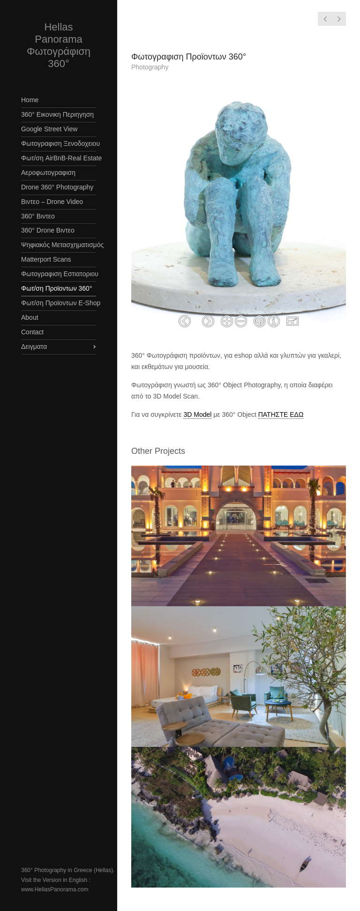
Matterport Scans (46, 259)
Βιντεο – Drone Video (52, 201)
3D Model (197, 414)
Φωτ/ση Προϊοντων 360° (56, 288)
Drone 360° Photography (57, 187)
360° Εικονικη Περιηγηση (57, 114)
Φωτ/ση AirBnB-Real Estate (58, 158)
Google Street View (49, 129)
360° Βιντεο (38, 216)
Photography (149, 67)
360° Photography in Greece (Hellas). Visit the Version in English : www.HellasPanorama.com (68, 880)
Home (29, 100)
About (29, 317)
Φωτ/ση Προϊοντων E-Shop (58, 303)
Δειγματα (34, 346)
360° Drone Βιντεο (48, 230)
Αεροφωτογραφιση (48, 172)
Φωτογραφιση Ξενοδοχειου (58, 143)
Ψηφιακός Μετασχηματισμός (58, 244)
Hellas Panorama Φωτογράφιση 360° (58, 45)
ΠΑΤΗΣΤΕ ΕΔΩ (281, 414)
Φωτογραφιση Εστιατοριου (58, 274)
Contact (32, 332)
